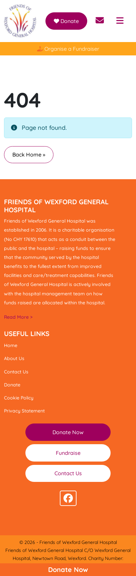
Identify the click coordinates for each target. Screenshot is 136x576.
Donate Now (68, 569)
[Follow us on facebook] (68, 498)
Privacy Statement (24, 411)
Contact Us (16, 372)
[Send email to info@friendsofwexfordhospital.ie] (100, 21)
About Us (14, 358)
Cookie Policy (18, 398)
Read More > (18, 317)
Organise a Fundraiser (68, 48)
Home (10, 345)
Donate (66, 21)
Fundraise (68, 453)
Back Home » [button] (28, 154)
